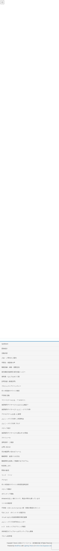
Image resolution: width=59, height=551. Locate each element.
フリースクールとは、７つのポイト (13, 400)
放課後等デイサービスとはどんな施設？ (15, 405)
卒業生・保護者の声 (8, 362)
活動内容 (5, 353)
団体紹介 (5, 348)
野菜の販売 (5, 470)
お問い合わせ (6, 447)
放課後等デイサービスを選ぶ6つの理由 (15, 433)
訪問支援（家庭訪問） (9, 381)
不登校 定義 (5, 395)
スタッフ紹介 (6, 428)
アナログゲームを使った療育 (11, 414)
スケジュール (6, 437)
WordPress (18, 546)
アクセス (5, 480)
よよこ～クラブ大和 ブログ (11, 423)
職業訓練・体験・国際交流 (11, 367)
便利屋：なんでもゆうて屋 (11, 376)
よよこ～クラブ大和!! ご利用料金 (13, 419)
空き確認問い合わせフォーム (11, 451)
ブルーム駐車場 (7, 536)
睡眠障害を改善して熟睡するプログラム (15, 461)
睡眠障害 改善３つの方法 (11, 456)
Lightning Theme (28, 546)
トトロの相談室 (7, 503)
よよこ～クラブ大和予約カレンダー (13, 522)
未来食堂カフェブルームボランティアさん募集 (17, 531)
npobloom (5, 344)
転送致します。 (7, 466)
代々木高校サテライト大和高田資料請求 (15, 484)
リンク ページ (7, 475)
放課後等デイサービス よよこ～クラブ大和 (16, 409)
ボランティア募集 (8, 494)
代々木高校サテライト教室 (11, 391)
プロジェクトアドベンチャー (11, 386)
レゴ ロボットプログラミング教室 (13, 526)
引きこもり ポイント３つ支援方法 (13, 512)
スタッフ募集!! (6, 489)
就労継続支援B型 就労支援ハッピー (13, 372)
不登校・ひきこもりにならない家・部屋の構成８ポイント (21, 508)
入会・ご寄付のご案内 (9, 358)
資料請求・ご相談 (8, 442)
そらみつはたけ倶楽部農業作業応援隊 (14, 517)
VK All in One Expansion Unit (43, 546)
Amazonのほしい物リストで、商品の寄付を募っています (21, 498)
